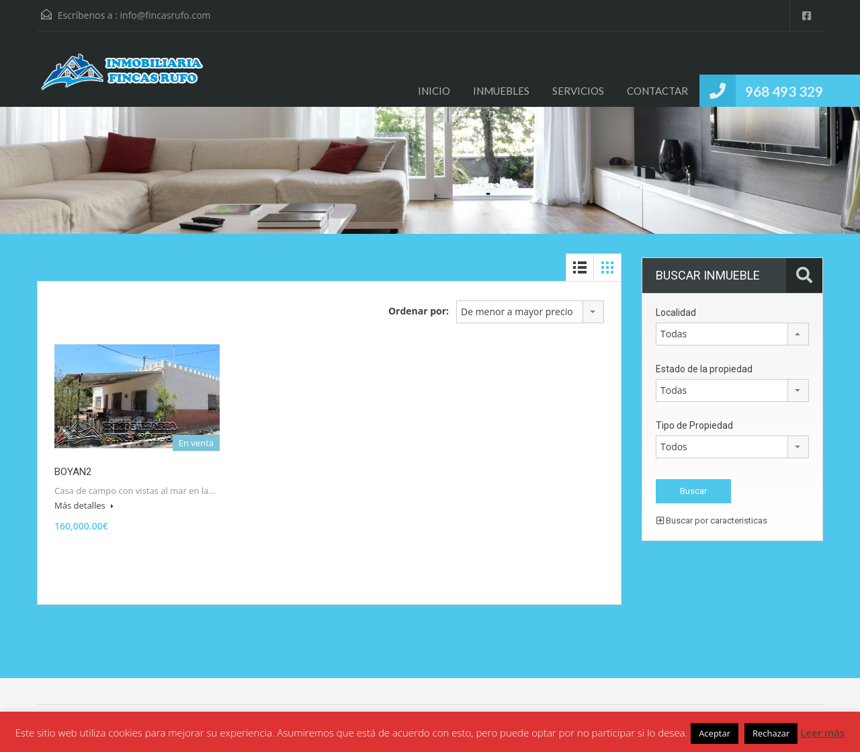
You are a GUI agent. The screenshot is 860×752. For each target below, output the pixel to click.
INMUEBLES (501, 91)
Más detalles (84, 505)
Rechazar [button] (770, 733)
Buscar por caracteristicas (711, 520)
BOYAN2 (72, 472)
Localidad (676, 312)
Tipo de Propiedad (694, 425)
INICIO (434, 91)
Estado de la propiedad (704, 369)
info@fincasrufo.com (165, 15)
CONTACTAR (657, 91)
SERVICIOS (578, 91)
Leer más (822, 732)
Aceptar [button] (714, 733)
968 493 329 (784, 91)
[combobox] (530, 311)
